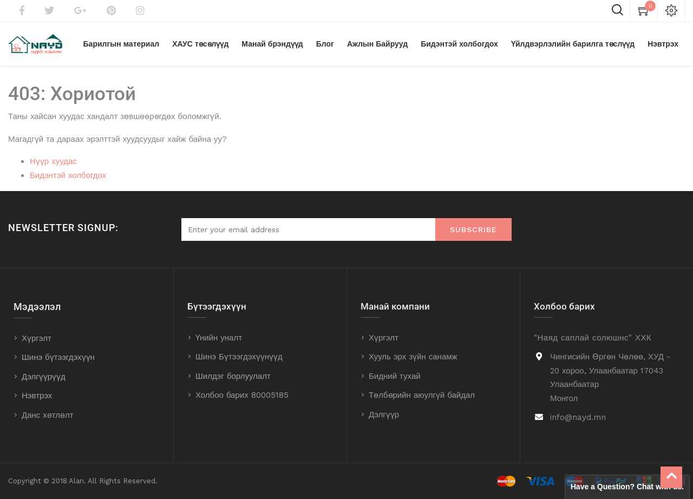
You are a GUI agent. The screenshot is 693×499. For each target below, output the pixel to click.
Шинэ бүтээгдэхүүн (58, 357)
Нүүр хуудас (53, 161)
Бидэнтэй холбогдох (68, 175)
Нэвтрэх (37, 395)
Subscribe (473, 229)
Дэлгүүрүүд (44, 377)
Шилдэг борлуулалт (233, 376)
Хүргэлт (36, 338)
